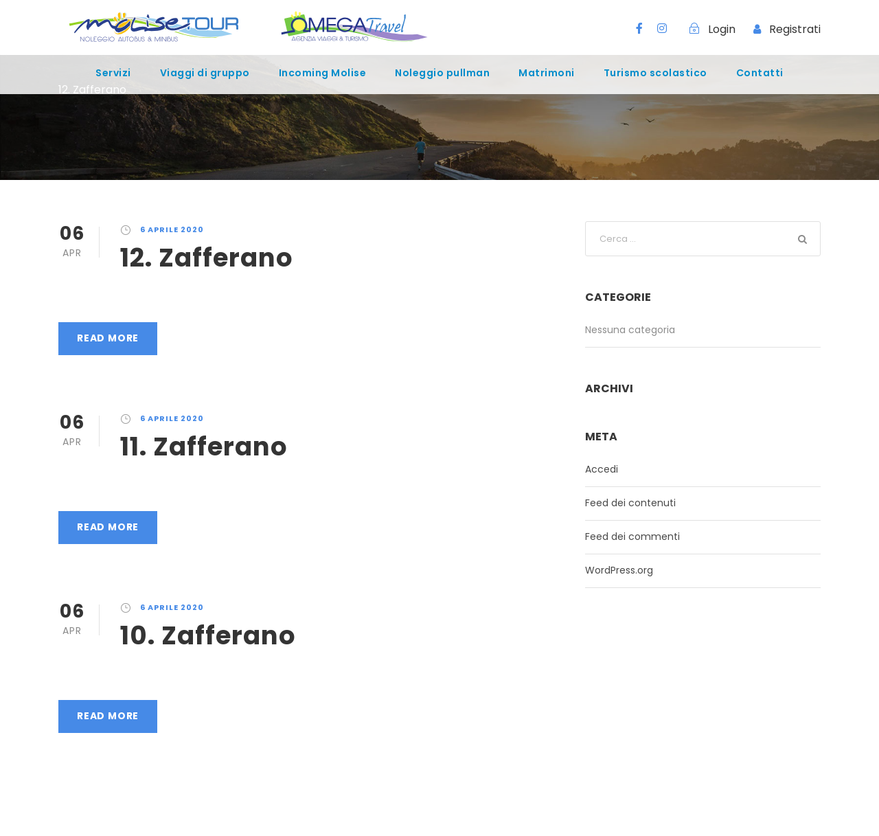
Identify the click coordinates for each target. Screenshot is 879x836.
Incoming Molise (323, 73)
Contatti (760, 73)
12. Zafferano (206, 257)
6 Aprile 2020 (172, 229)
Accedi (601, 469)
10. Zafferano (208, 635)
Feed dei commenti (632, 536)
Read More (108, 338)
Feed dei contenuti (630, 503)
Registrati (795, 29)
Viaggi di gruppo (205, 73)
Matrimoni (546, 73)
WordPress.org (619, 570)
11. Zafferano (204, 446)
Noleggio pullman (442, 73)
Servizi (113, 73)
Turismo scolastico (655, 73)
